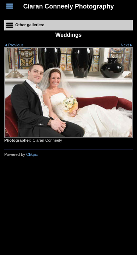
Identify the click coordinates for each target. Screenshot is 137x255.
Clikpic (32, 154)
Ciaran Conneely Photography (68, 6)
